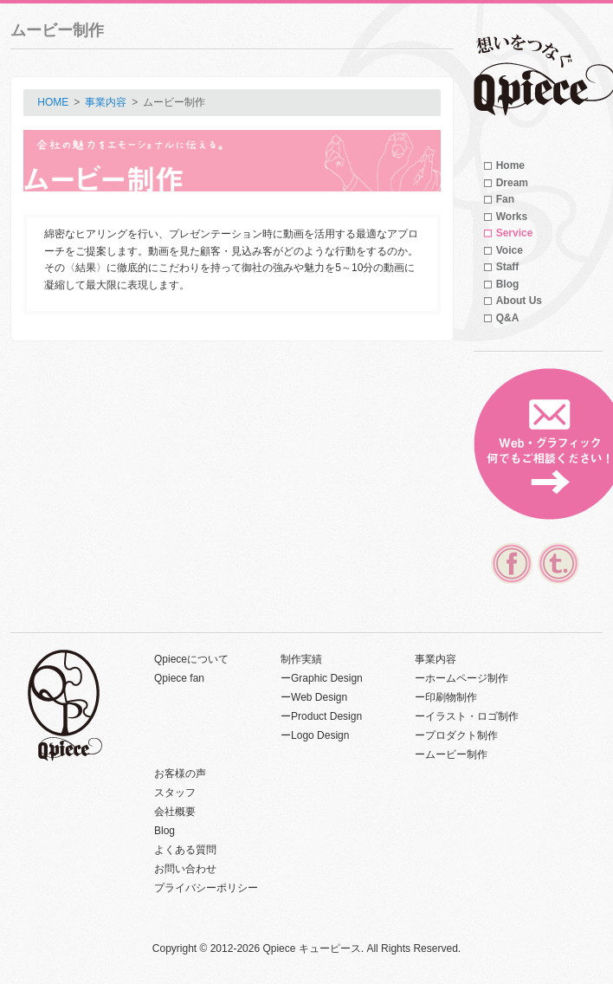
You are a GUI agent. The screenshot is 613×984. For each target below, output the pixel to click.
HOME (52, 102)
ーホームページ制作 (461, 678)
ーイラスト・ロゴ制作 (467, 716)
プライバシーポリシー (206, 888)
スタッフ (175, 793)
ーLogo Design (315, 735)
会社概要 (175, 812)
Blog (507, 284)
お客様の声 (180, 773)
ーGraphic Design (322, 678)
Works (511, 216)
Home (510, 165)
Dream (512, 183)
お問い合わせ (185, 869)
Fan (505, 199)
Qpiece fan (179, 678)
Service (514, 233)
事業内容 (105, 102)
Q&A (507, 318)
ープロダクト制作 (456, 735)
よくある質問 (185, 850)
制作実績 (301, 659)
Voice (509, 250)
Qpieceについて (191, 659)
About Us (519, 301)
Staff (507, 267)
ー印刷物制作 (446, 697)
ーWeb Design (314, 697)
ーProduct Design (321, 716)
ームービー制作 (451, 754)
